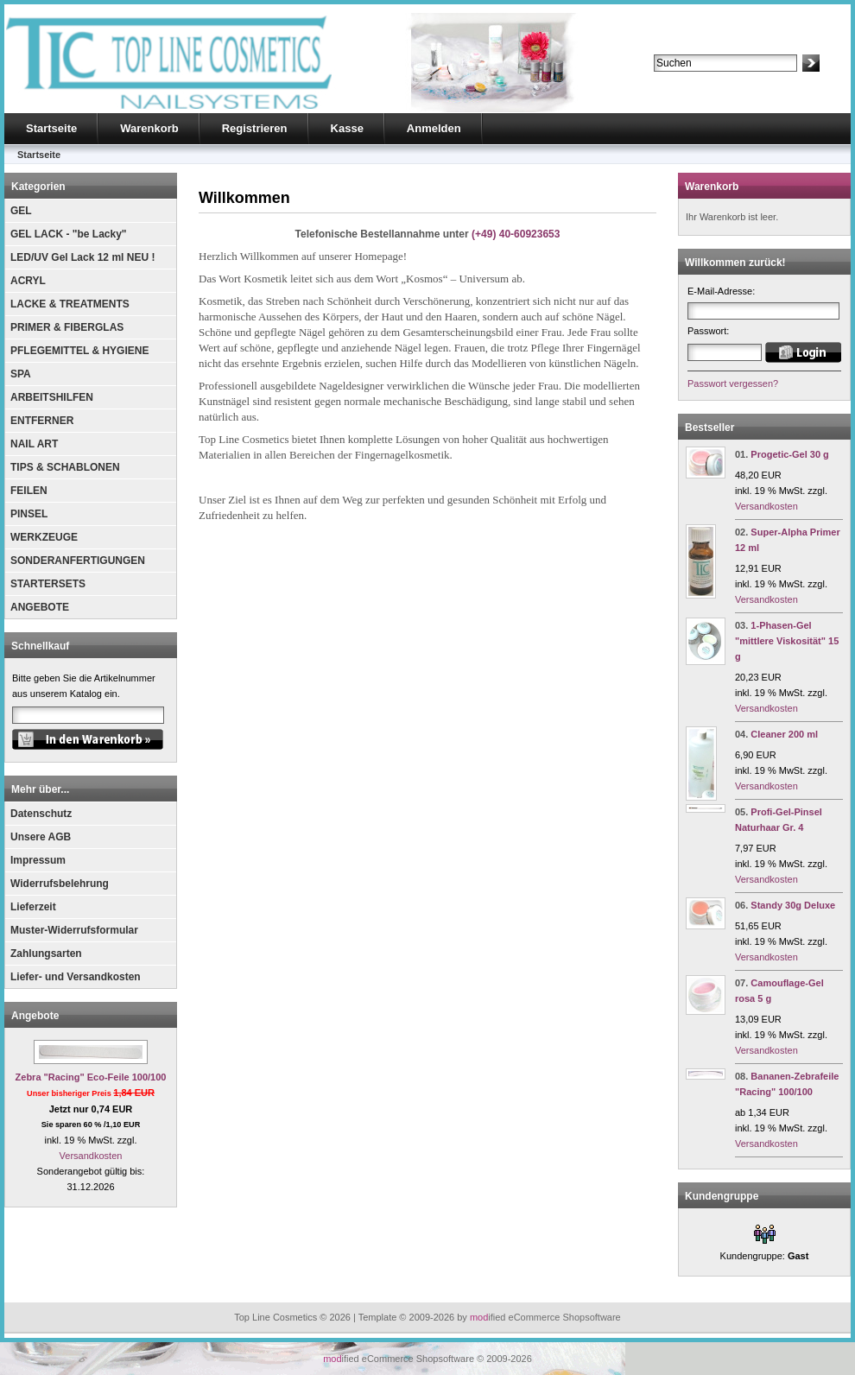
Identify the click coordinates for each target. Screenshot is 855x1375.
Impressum (38, 860)
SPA (20, 374)
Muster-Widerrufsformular (74, 930)
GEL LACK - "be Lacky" (68, 234)
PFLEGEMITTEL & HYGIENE (79, 351)
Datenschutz (41, 814)
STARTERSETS (48, 584)
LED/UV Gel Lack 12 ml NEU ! (82, 257)
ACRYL (28, 281)
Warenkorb (149, 128)
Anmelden (434, 128)
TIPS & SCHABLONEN (65, 467)
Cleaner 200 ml (784, 734)
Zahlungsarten (46, 953)
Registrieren (255, 128)
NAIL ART (34, 444)
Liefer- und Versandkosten (75, 977)
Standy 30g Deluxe (792, 905)
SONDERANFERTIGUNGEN (77, 560)
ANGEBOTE (39, 607)
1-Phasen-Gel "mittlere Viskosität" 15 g (787, 641)
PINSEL (29, 514)
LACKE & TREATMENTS (70, 304)
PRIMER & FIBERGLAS (67, 327)
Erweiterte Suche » (694, 79)
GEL (21, 211)
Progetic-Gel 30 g (789, 454)
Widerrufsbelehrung (59, 884)
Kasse (347, 128)
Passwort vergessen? (732, 383)
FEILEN (29, 491)
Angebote (35, 1016)
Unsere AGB (40, 837)
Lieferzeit (33, 907)
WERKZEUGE (44, 537)
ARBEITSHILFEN (51, 397)
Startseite (51, 128)
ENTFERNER (41, 421)
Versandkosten (91, 1155)
